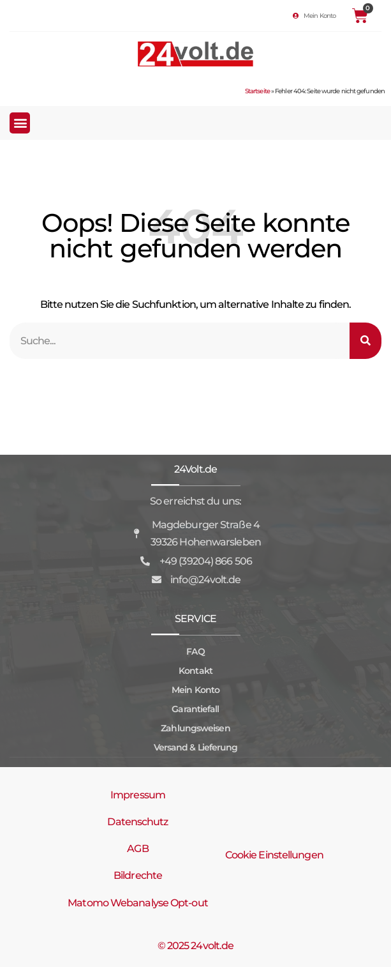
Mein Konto (195, 690)
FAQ (195, 651)
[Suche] (365, 341)
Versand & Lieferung (196, 747)
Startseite (257, 91)
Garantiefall (195, 709)
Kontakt (195, 670)
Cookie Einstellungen (274, 855)
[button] (20, 122)
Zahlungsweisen (195, 728)
